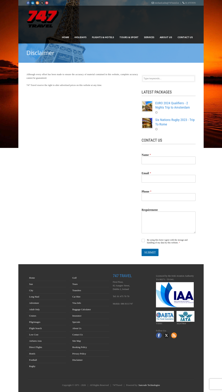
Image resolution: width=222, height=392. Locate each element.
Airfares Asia (35, 341)
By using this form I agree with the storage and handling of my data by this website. (167, 241)
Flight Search (35, 328)
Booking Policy (79, 347)
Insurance (76, 315)
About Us (166, 37)
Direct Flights (35, 347)
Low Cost (33, 334)
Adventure (34, 303)
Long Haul (34, 296)
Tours (75, 284)
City (31, 290)
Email (146, 173)
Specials (76, 322)
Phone (146, 191)
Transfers (76, 290)
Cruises (32, 315)
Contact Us (185, 37)
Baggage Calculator (81, 309)
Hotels (32, 353)
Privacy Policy (79, 353)
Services (149, 37)
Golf (74, 277)
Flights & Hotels (103, 37)
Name (146, 154)
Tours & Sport (129, 37)
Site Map (76, 341)
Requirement (150, 209)
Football (33, 360)
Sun (31, 284)
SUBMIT (150, 252)
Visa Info (76, 303)
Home (65, 37)
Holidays (80, 37)
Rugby (32, 366)
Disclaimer (77, 360)
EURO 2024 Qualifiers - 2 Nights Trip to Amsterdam (172, 105)
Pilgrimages (34, 322)
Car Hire (76, 296)
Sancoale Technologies (149, 385)
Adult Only (34, 309)
